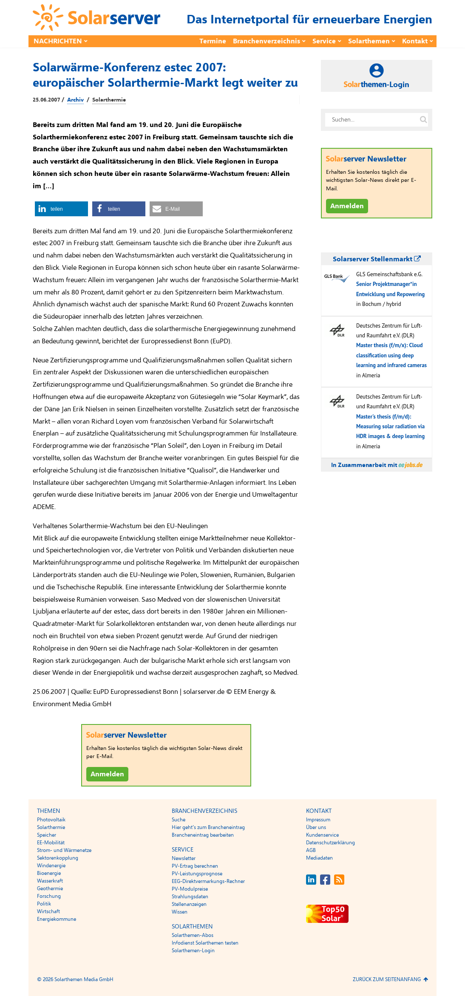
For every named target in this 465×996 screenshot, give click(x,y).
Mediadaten (319, 858)
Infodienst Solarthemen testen (205, 942)
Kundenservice (322, 835)
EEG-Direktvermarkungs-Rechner (208, 881)
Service (324, 41)
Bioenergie (49, 873)
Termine (212, 41)
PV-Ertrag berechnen (195, 866)
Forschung (49, 896)
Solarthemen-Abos (192, 935)
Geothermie (50, 888)
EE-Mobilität (51, 842)
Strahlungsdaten (190, 896)
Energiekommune (56, 919)
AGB (311, 850)
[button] (61, 208)
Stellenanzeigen (189, 904)
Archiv (75, 100)
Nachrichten (58, 41)
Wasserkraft (50, 880)
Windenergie (51, 865)
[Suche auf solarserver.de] (423, 119)
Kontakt (415, 41)
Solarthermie (109, 100)
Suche (178, 819)
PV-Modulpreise (190, 889)
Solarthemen (369, 41)
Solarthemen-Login (193, 950)
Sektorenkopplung (57, 858)
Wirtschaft (48, 911)
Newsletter (184, 858)
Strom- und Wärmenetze (64, 850)
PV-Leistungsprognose (197, 873)
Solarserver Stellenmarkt (377, 259)
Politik (44, 903)
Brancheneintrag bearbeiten (203, 835)
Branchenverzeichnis (266, 41)
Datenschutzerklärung (330, 842)
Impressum (318, 819)
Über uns (316, 827)
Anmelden (107, 774)
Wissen (179, 911)
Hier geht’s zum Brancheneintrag (208, 827)
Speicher (46, 835)
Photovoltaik (51, 819)
